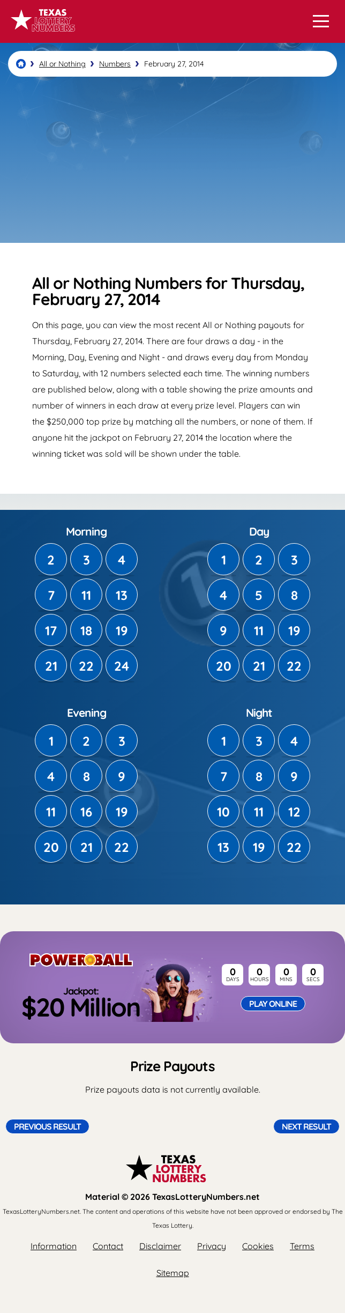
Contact (108, 1246)
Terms (302, 1246)
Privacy (211, 1246)
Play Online (273, 1003)
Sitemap (172, 1272)
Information (54, 1246)
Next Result (306, 1126)
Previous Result (47, 1126)
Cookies (258, 1246)
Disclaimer (160, 1246)
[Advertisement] (172, 160)
